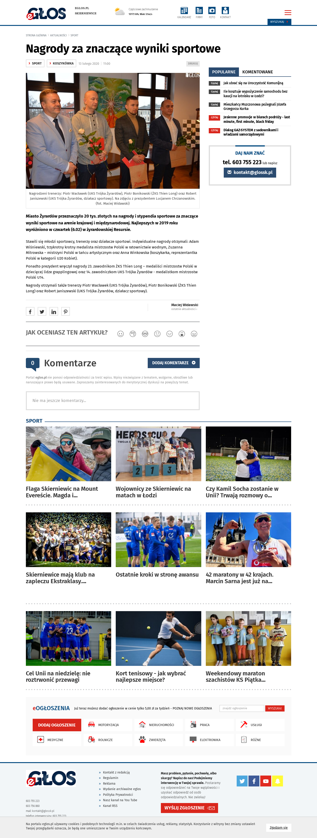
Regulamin (110, 778)
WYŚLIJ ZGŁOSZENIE (184, 808)
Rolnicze (99, 739)
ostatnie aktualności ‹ (184, 309)
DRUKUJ (194, 64)
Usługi (250, 724)
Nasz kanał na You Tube (120, 800)
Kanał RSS (110, 806)
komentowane (257, 71)
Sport (74, 35)
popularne (224, 71)
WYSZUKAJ (275, 708)
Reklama (109, 784)
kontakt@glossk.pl (250, 172)
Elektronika (203, 739)
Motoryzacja (102, 724)
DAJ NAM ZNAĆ (250, 153)
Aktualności (58, 35)
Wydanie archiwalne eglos (122, 789)
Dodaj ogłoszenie (57, 725)
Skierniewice (85, 13)
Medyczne (49, 739)
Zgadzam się (280, 827)
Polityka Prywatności (118, 795)
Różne (249, 739)
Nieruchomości (155, 724)
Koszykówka (61, 63)
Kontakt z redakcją (116, 772)
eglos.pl (82, 8)
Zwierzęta (151, 739)
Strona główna (36, 35)
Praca (198, 724)
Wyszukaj (279, 22)
